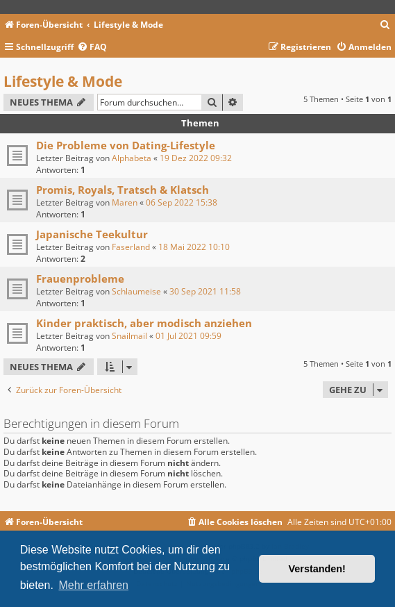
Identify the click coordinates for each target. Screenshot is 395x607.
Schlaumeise (136, 291)
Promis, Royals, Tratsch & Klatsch (122, 190)
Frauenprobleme (80, 278)
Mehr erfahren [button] (93, 585)
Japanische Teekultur (92, 234)
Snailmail (129, 336)
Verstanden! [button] (317, 568)
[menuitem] (385, 25)
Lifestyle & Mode (62, 81)
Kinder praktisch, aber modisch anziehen (144, 323)
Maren (124, 202)
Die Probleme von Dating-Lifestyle (125, 145)
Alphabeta (131, 158)
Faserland (131, 247)
